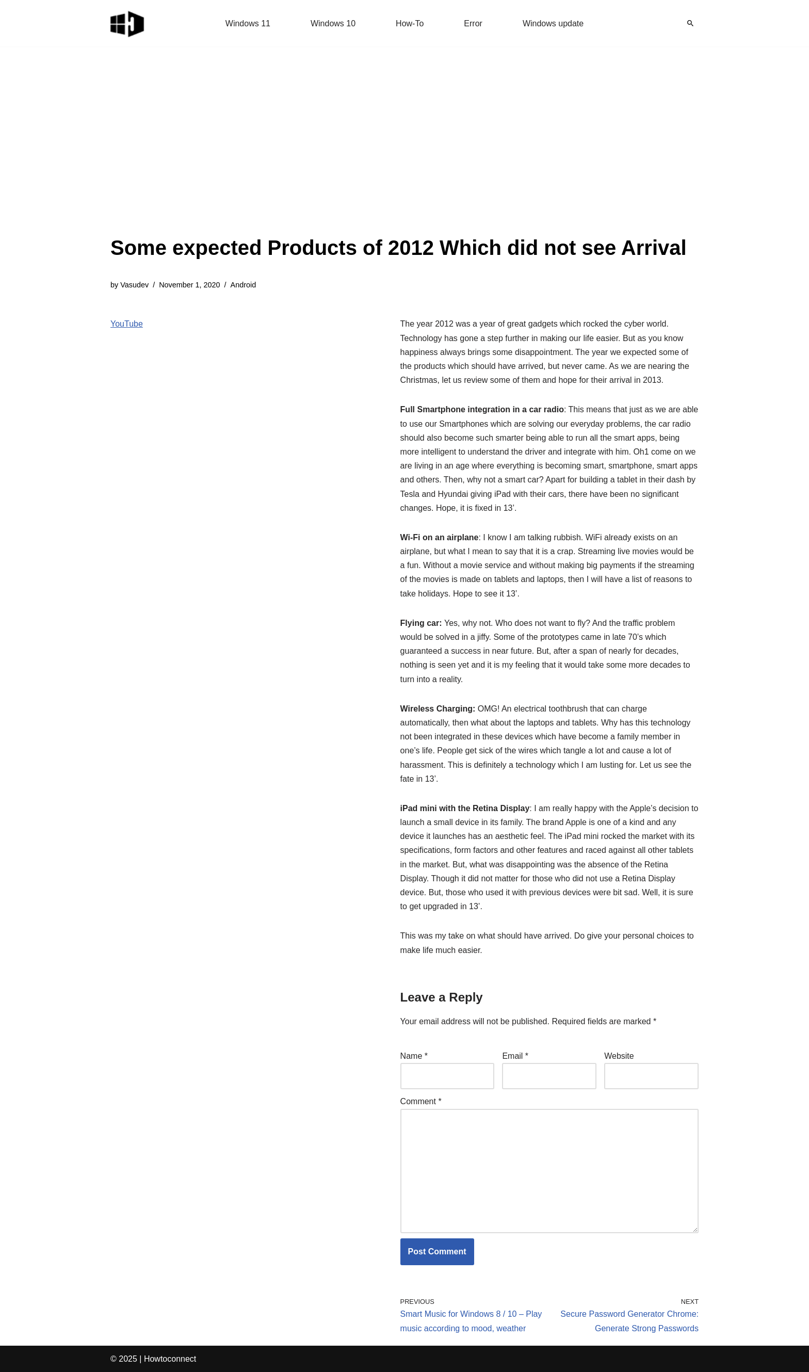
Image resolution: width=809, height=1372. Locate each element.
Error (473, 23)
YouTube (126, 323)
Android (243, 285)
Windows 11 (247, 23)
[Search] (690, 23)
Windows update (553, 23)
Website (619, 1056)
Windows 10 (333, 23)
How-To (410, 23)
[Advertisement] (398, 155)
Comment (421, 1101)
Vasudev (134, 285)
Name (414, 1056)
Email (515, 1056)
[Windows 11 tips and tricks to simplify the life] (127, 23)
